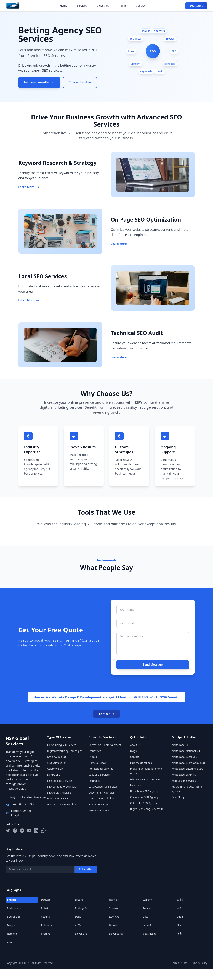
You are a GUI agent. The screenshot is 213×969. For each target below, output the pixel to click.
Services (82, 5)
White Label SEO (181, 745)
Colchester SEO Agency (143, 803)
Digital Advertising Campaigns (64, 751)
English (11, 899)
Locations (135, 785)
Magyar (11, 925)
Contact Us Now (80, 82)
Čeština (45, 916)
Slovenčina (81, 933)
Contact (140, 5)
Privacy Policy (199, 963)
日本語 (180, 899)
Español (79, 899)
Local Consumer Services (103, 786)
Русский (46, 933)
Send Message (153, 664)
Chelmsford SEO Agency (144, 797)
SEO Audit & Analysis (59, 792)
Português (81, 908)
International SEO (57, 798)
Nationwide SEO (56, 756)
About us (135, 745)
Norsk (180, 925)
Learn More (28, 187)
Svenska (113, 908)
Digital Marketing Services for (147, 809)
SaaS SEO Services (99, 774)
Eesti (145, 916)
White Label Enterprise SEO (187, 768)
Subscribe (85, 869)
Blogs (133, 751)
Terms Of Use (179, 963)
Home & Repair (97, 762)
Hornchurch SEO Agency (144, 791)
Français (114, 899)
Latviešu (148, 925)
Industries (103, 5)
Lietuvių (113, 925)
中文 (179, 908)
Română (12, 933)
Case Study (178, 797)
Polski (44, 908)
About (122, 5)
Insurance (94, 780)
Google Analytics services (61, 804)
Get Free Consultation (39, 82)
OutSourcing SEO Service (61, 745)
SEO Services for (56, 762)
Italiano (147, 899)
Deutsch (46, 899)
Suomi (180, 916)
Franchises (95, 751)
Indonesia (47, 925)
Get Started (196, 5)
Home (63, 5)
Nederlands (14, 908)
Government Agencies (101, 792)
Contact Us (106, 714)
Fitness (93, 756)
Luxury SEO (53, 774)
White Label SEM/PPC (184, 774)
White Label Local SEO (184, 756)
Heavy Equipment (99, 810)
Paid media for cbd (141, 762)
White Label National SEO (186, 751)
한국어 (78, 925)
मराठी (9, 942)
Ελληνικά (114, 916)
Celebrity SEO (55, 768)
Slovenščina (116, 933)
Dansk (78, 916)
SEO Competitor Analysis (61, 786)
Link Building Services (59, 780)
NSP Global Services (17, 741)
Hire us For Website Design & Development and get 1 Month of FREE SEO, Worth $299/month (106, 697)
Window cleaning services (145, 779)
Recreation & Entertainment (105, 745)
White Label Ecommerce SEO (188, 762)
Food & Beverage (98, 804)
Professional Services (101, 768)
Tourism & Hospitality (101, 798)
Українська (149, 933)
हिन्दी (179, 933)
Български (13, 916)
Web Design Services (184, 780)
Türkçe (147, 908)
